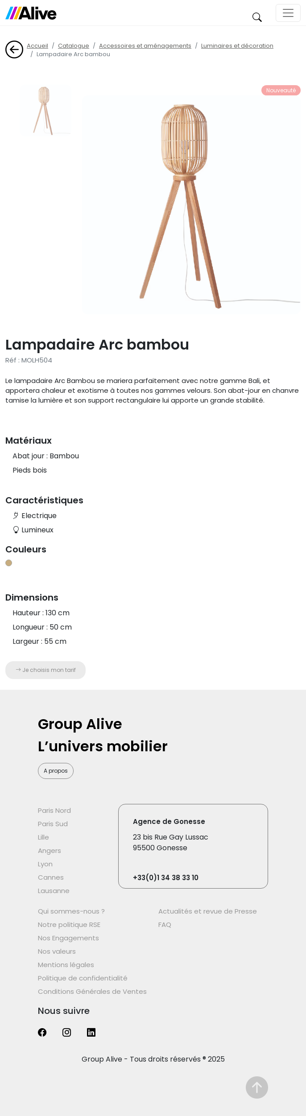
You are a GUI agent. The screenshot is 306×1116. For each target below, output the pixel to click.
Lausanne (54, 890)
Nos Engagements (68, 938)
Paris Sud (53, 823)
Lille (43, 837)
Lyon (45, 864)
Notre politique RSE (69, 924)
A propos (56, 770)
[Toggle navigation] (288, 13)
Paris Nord (54, 810)
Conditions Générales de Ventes (92, 991)
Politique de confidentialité (83, 978)
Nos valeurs (57, 951)
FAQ (164, 924)
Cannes (51, 877)
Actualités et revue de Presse (207, 911)
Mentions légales (66, 964)
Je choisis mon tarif (46, 670)
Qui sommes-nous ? (71, 911)
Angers (49, 850)
